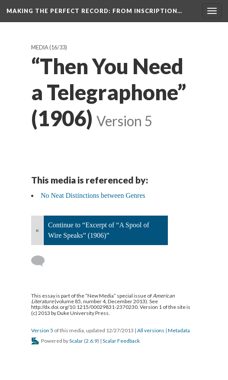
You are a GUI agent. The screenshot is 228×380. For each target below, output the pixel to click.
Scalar (76, 340)
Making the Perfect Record (94, 10)
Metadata (179, 330)
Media (39, 47)
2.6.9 (91, 340)
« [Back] (37, 230)
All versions (150, 330)
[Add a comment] (41, 261)
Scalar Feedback (121, 340)
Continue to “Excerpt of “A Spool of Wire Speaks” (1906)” (98, 230)
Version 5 (42, 330)
